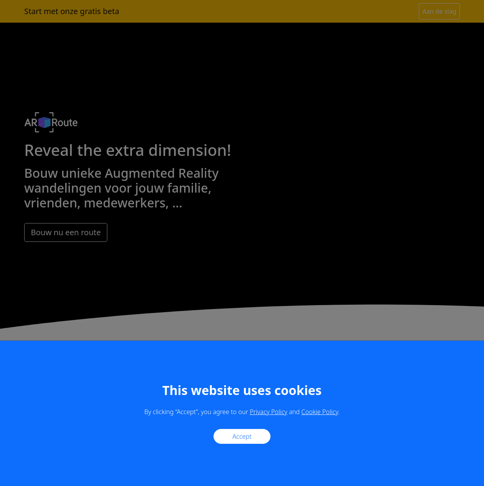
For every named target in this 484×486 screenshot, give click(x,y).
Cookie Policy (319, 411)
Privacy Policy (268, 411)
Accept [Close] (242, 436)
